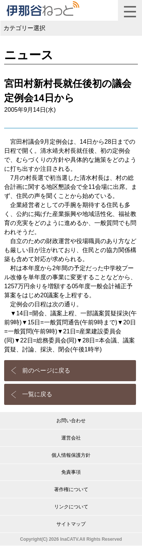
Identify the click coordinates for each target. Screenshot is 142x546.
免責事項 (71, 472)
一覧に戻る (37, 394)
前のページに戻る (46, 370)
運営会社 (71, 438)
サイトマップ (71, 524)
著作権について (71, 489)
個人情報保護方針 (71, 455)
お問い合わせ (71, 420)
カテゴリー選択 (24, 28)
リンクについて (71, 506)
